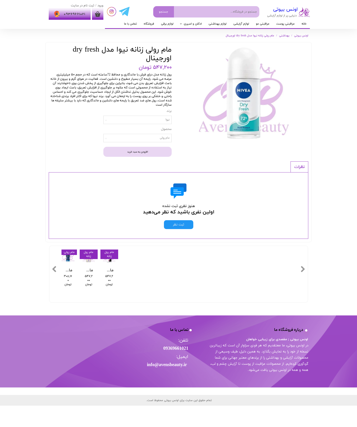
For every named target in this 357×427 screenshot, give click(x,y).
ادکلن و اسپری (193, 24)
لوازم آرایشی (241, 24)
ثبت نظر (178, 224)
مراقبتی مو (262, 24)
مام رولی (165, 138)
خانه (303, 24)
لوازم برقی (167, 24)
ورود (100, 5)
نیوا (168, 120)
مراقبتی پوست (285, 24)
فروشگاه (149, 24)
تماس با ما (130, 24)
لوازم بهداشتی (218, 24)
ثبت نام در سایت (82, 5)
